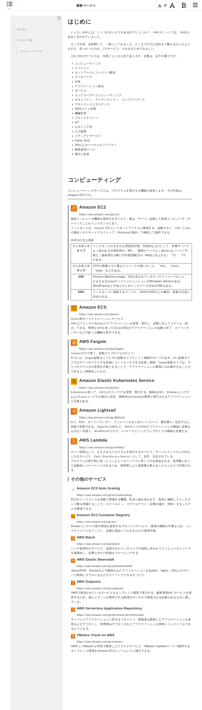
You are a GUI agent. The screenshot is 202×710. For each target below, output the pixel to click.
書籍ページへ (86, 5)
